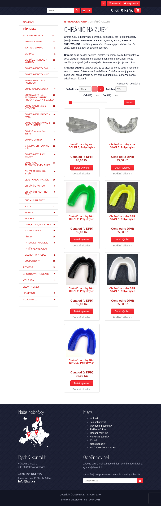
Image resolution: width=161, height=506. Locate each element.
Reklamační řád (98, 429)
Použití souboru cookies (103, 447)
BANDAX (40, 54)
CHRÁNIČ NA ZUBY (40, 200)
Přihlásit (114, 3)
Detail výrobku (82, 167)
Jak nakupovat (98, 422)
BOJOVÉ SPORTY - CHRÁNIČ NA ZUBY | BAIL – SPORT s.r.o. (32, 11)
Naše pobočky (98, 443)
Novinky (28, 22)
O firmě (94, 418)
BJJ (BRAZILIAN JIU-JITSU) (40, 172)
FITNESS (39, 267)
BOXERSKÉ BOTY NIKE (40, 74)
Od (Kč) (87, 95)
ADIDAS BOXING (40, 41)
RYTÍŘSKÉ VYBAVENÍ (40, 249)
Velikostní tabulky (99, 436)
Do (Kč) (107, 95)
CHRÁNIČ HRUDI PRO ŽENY (40, 193)
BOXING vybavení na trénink (40, 132)
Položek (110, 89)
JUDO (40, 206)
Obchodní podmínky (101, 425)
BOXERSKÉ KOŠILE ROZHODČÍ (40, 81)
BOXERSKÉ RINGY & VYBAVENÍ (40, 107)
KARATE (40, 212)
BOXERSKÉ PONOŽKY (40, 89)
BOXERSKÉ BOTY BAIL (40, 68)
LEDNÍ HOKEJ (39, 286)
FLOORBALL (39, 299)
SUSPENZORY (40, 261)
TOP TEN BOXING (40, 48)
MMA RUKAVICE (40, 230)
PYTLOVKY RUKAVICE (40, 243)
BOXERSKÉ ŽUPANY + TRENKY (40, 155)
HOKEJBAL (39, 293)
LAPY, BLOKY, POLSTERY (40, 224)
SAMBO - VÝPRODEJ (40, 255)
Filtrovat (129, 102)
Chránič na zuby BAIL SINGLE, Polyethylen (122, 146)
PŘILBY (40, 237)
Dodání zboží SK (99, 433)
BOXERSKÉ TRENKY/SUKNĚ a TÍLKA (40, 164)
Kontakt (94, 440)
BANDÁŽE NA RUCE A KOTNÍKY (40, 61)
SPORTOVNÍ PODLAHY (39, 274)
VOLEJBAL (39, 280)
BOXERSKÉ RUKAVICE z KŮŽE (40, 115)
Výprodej (29, 29)
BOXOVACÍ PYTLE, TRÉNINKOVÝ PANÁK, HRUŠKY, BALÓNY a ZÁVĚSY (40, 97)
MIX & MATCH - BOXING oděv (40, 147)
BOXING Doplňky (40, 140)
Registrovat (131, 3)
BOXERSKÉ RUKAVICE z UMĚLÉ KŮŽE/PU (40, 124)
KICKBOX (40, 218)
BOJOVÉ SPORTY (39, 35)
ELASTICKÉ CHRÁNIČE (40, 180)
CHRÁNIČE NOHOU (40, 186)
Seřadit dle (72, 89)
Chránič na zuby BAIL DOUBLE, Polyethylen (82, 146)
